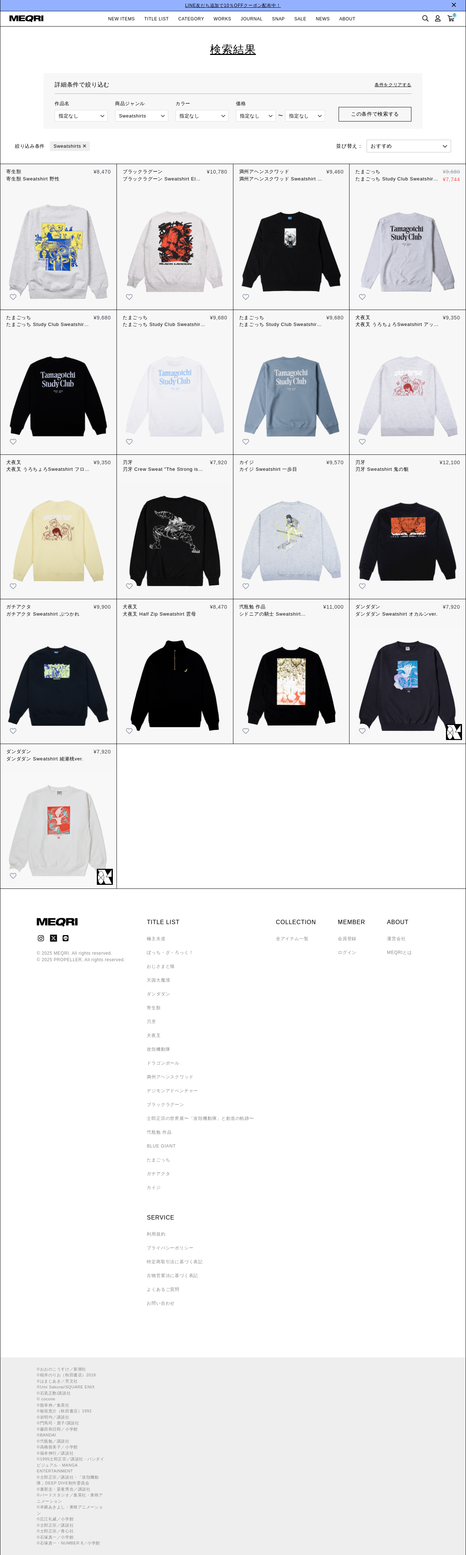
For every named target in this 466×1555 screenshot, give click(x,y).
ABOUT (347, 18)
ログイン (347, 952)
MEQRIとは (399, 952)
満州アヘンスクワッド (170, 1076)
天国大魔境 (158, 980)
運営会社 (396, 938)
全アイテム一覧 (292, 938)
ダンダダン (158, 994)
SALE (300, 18)
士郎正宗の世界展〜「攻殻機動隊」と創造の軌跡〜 (200, 1118)
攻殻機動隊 (158, 1049)
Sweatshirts (67, 146)
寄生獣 (154, 1007)
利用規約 (156, 1234)
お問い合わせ (161, 1303)
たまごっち (158, 1159)
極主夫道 (156, 938)
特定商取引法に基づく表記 (175, 1261)
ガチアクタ (158, 1173)
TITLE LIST (156, 18)
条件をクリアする (393, 84)
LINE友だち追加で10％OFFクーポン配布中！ (233, 5)
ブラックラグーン (165, 1104)
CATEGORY (191, 18)
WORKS (222, 18)
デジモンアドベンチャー (172, 1090)
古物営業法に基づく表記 (172, 1275)
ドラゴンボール (163, 1063)
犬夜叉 (154, 1035)
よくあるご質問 (163, 1289)
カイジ (154, 1187)
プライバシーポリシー (170, 1247)
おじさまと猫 (161, 966)
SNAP (278, 18)
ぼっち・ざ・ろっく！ (170, 952)
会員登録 (347, 938)
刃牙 (151, 1021)
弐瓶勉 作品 (159, 1132)
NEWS (323, 18)
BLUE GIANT (161, 1146)
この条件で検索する (375, 114)
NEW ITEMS (121, 18)
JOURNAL (251, 18)
